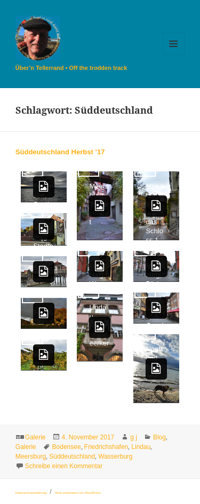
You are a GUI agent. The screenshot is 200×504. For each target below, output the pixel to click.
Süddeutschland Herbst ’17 (60, 152)
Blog (159, 437)
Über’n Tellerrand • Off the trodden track (71, 68)
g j (133, 437)
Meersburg (30, 456)
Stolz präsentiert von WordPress (78, 492)
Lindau (140, 447)
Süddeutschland (72, 456)
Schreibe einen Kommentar (63, 466)
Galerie (35, 437)
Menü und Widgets (174, 54)
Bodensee (66, 447)
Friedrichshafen (106, 447)
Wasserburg (115, 456)
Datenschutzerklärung (30, 492)
